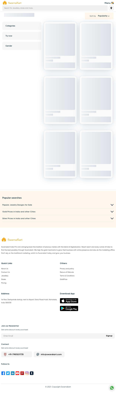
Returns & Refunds (67, 272)
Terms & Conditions (67, 276)
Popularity (102, 16)
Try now (21, 36)
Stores (3, 279)
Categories (21, 26)
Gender (21, 46)
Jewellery (4, 276)
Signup (109, 336)
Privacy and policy (67, 269)
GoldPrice (63, 279)
